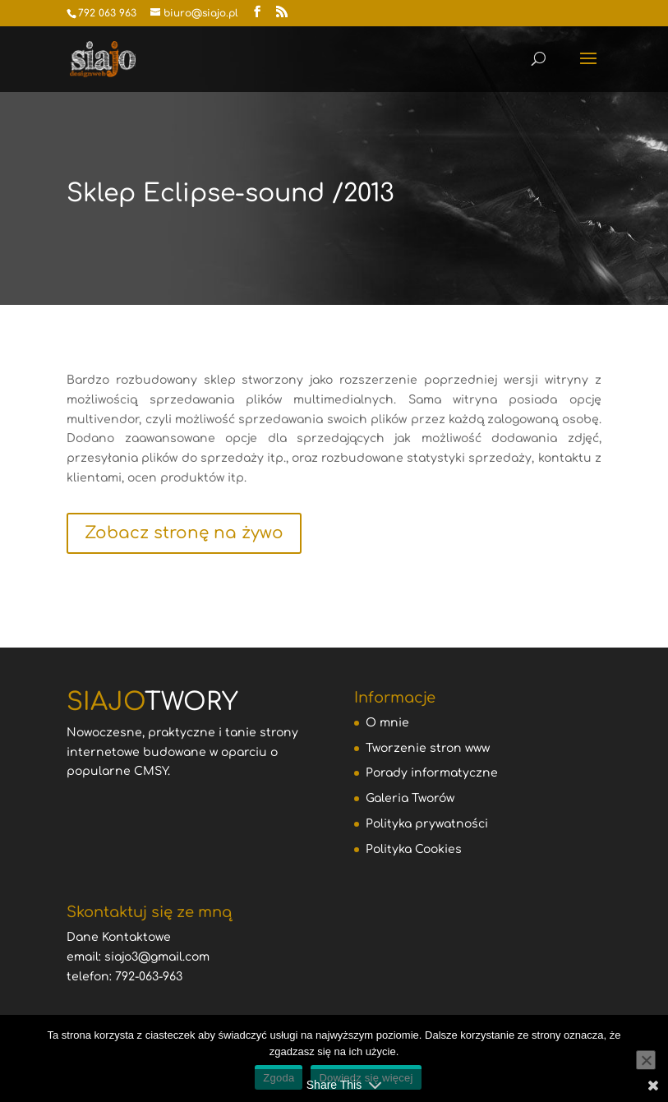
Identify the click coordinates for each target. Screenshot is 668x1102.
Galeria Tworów (410, 798)
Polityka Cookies (414, 849)
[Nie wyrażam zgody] (646, 1060)
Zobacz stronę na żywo (184, 532)
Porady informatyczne (432, 773)
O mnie (387, 723)
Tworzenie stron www (428, 748)
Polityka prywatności (427, 824)
